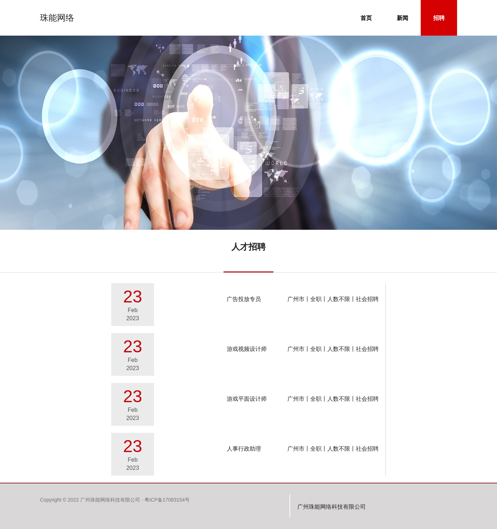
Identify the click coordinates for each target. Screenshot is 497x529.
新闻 (409, 17)
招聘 (445, 17)
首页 (372, 17)
